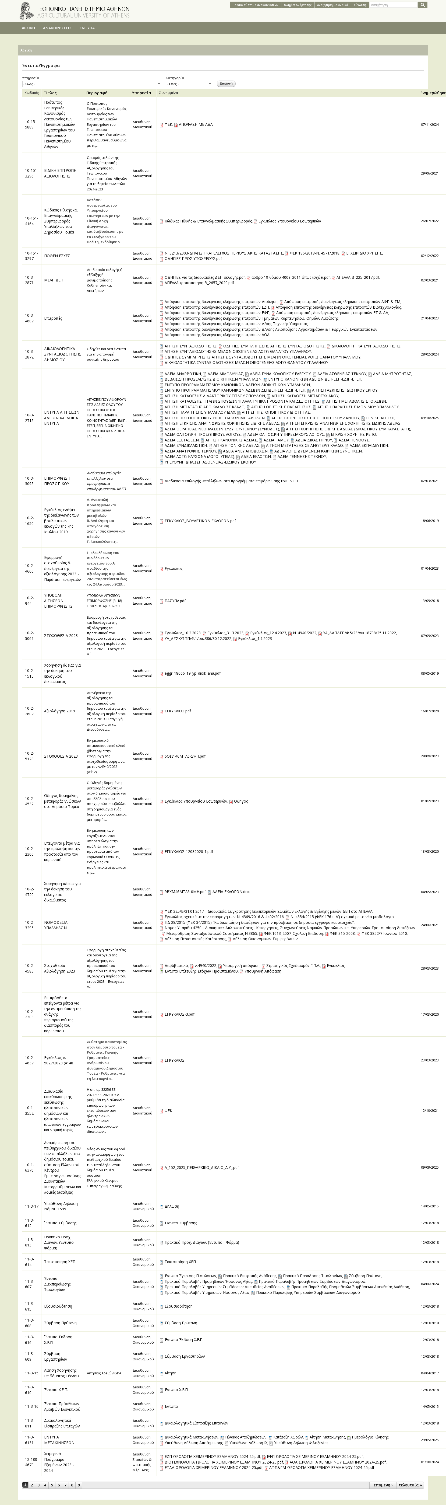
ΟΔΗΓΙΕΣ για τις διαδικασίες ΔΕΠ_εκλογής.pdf (205, 277)
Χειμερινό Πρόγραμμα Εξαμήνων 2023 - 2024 (59, 1462)
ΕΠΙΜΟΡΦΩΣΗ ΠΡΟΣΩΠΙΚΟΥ (57, 481)
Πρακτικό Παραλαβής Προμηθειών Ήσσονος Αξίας (208, 1281)
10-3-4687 (29, 318)
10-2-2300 (29, 851)
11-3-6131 (29, 1439)
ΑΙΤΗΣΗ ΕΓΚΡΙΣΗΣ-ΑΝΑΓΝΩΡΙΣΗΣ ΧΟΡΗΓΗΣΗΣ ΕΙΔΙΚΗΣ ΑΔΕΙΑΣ (222, 423)
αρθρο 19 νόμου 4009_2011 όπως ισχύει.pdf (291, 277)
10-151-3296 (31, 173)
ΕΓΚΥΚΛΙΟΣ (175, 1060)
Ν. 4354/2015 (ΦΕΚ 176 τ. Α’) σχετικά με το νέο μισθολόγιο (342, 916)
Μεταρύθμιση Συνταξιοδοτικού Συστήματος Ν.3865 (211, 933)
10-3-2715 (29, 417)
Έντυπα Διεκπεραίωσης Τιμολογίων (57, 1284)
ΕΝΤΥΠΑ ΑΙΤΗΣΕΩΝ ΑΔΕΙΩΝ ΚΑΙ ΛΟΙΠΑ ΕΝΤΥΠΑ (61, 418)
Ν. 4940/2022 (304, 632)
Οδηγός (241, 801)
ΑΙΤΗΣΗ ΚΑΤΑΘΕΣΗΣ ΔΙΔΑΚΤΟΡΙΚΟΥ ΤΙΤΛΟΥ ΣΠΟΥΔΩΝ (215, 395)
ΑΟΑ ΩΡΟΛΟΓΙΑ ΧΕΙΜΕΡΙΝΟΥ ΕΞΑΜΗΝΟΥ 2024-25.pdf (338, 1462)
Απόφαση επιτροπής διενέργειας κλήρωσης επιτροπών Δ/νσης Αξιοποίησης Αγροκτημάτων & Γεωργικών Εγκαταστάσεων (271, 329)
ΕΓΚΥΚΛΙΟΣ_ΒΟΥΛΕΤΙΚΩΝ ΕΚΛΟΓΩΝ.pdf (200, 520)
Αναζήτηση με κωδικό (332, 5)
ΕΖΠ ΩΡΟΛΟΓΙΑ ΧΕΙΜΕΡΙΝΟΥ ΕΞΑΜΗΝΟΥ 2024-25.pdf (212, 1456)
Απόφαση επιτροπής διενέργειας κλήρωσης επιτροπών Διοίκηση (221, 301)
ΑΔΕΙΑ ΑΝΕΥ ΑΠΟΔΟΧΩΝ (245, 451)
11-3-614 (29, 1261)
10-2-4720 (29, 891)
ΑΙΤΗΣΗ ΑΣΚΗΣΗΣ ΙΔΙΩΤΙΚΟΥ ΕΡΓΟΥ (344, 390)
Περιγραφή (97, 92)
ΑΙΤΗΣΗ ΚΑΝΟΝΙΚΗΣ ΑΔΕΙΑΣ (231, 440)
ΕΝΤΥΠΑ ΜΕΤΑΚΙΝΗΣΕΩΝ (59, 1439)
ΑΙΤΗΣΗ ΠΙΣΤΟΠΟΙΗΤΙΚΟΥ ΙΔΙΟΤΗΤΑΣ (276, 412)
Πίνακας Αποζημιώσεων (246, 1437)
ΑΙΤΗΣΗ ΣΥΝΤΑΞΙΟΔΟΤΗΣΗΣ (191, 346)
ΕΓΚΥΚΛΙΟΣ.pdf (178, 710)
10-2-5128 (29, 756)
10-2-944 (29, 600)
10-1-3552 (29, 1110)
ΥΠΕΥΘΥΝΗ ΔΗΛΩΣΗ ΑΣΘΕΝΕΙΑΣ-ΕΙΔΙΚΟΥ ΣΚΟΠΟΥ (210, 462)
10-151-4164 (31, 220)
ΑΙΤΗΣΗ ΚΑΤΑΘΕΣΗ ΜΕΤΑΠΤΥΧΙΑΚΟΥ (305, 395)
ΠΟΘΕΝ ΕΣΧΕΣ (57, 255)
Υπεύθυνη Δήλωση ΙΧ (248, 1442)
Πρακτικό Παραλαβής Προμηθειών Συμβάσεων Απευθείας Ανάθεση (350, 1286)
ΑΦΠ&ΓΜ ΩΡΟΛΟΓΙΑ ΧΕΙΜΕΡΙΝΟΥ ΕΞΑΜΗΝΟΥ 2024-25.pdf (321, 1467)
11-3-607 (29, 1284)
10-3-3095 (29, 481)
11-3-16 (31, 1406)
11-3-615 (29, 1306)
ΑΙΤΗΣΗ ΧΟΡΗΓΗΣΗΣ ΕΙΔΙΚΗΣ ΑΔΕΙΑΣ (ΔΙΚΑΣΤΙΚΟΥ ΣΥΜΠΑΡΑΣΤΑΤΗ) (348, 428)
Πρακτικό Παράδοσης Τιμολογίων (312, 1275)
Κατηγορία (175, 77)
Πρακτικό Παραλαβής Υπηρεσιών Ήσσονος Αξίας (207, 1292)
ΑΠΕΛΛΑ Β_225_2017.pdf (358, 277)
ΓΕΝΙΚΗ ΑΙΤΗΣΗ (380, 417)
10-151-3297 (31, 255)
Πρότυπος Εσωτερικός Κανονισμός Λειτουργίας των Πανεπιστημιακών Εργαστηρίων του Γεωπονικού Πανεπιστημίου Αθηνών (59, 124)
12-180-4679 (31, 1462)
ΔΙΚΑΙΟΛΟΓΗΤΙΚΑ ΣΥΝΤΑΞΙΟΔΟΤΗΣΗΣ (366, 346)
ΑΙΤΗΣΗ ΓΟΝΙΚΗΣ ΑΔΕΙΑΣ (236, 445)
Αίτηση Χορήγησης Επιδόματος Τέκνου (61, 1373)
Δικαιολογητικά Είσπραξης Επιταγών (62, 1423)
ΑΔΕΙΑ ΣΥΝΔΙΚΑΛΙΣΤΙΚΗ (186, 445)
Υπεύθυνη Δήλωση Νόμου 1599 (61, 1206)
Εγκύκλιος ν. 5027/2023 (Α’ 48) (59, 1060)
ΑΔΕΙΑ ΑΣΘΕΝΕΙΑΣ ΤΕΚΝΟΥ (341, 373)
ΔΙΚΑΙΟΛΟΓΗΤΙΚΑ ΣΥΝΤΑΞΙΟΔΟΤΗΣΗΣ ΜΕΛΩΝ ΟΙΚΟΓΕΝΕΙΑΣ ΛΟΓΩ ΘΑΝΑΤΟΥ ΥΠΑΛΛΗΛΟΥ (246, 362)
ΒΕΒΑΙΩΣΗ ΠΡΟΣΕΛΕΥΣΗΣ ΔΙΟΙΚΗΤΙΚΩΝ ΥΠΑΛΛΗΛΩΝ (213, 379)
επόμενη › (383, 1484)
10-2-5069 (29, 635)
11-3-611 (29, 1423)
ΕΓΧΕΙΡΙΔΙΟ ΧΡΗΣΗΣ (364, 253)
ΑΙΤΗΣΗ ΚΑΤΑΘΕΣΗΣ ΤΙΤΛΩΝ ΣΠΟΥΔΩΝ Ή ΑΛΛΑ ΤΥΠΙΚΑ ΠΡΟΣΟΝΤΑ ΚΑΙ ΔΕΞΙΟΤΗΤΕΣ (242, 401)
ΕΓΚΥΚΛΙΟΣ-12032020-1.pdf (189, 851)
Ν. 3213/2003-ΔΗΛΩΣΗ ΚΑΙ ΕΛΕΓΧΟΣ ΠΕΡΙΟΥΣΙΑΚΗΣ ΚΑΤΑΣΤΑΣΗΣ (224, 253)
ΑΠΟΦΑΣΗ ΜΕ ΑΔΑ (196, 124)
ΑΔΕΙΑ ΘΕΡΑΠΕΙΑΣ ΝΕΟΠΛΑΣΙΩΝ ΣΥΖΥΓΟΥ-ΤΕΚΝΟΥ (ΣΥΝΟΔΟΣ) (222, 428)
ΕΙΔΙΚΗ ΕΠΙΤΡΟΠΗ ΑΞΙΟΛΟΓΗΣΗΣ (60, 173)
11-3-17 (31, 1206)
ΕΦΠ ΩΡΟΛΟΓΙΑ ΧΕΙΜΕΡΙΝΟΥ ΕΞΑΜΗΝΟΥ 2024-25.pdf (315, 1456)
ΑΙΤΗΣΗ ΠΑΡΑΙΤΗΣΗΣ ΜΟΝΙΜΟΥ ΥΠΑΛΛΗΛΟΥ (358, 406)
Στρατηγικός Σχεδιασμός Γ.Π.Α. (293, 965)
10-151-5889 (31, 124)
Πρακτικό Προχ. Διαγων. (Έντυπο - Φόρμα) (60, 1242)
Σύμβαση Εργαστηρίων (55, 1356)
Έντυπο (171, 1406)
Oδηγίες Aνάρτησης (298, 5)
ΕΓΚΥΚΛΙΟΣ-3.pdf (179, 1014)
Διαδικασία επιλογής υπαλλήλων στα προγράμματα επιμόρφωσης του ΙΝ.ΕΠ (231, 480)
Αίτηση (170, 1372)
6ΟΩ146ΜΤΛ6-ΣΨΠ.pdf (185, 756)
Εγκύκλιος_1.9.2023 (255, 638)
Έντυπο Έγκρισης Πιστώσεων (190, 1275)
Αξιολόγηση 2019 (59, 710)
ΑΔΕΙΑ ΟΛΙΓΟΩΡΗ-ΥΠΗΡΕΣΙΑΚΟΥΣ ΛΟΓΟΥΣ (285, 434)
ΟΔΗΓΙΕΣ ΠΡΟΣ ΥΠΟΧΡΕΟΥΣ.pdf (193, 258)
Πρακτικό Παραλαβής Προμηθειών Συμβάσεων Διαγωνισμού (312, 1281)
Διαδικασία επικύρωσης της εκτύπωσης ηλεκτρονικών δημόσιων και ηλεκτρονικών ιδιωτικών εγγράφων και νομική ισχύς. (62, 1111)
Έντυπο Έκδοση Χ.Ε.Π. (184, 1339)
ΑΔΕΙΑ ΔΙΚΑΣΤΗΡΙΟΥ (313, 440)
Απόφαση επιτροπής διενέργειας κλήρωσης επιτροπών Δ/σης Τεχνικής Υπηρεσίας (236, 323)
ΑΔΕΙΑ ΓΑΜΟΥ (276, 440)
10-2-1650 (29, 520)
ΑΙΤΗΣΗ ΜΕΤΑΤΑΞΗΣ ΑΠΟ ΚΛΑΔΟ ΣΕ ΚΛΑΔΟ (205, 406)
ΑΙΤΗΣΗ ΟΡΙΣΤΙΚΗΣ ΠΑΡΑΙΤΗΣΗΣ (281, 406)
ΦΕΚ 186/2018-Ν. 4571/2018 (314, 253)
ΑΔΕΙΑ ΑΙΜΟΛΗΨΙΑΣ (225, 373)
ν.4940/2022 (205, 965)
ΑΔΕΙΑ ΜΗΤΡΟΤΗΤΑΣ (392, 373)
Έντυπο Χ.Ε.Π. (56, 1389)
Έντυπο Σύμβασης (60, 1222)
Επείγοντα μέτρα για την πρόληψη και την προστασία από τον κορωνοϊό (62, 851)
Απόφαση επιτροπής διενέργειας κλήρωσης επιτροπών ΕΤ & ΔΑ (332, 312)
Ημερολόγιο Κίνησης (370, 1437)
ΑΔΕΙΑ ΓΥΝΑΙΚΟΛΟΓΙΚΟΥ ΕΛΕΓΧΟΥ (280, 373)
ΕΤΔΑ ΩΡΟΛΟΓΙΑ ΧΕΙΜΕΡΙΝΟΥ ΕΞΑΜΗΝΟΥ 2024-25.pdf (214, 1467)
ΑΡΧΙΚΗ (28, 27)
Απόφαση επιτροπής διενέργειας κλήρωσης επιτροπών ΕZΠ (217, 307)
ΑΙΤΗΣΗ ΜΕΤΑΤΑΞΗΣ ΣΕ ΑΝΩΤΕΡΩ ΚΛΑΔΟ (304, 445)
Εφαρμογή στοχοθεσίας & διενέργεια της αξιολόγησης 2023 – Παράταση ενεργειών (62, 568)
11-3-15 (31, 1372)
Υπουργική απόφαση (241, 965)
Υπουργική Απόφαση (263, 971)
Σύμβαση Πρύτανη (365, 1275)
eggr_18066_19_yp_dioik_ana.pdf (193, 673)
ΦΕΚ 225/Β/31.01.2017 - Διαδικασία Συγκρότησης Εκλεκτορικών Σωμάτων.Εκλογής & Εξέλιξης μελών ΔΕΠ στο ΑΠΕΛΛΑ (269, 911)
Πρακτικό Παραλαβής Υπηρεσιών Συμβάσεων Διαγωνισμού (308, 1292)
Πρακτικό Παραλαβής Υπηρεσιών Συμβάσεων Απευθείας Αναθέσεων (225, 1286)
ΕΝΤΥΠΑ (87, 27)
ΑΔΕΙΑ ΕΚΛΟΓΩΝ (256, 456)
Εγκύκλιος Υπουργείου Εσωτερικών (290, 221)
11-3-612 (29, 1223)
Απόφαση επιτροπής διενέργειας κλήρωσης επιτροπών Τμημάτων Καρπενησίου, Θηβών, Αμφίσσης (251, 318)
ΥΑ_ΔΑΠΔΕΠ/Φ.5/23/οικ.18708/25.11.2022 (359, 632)
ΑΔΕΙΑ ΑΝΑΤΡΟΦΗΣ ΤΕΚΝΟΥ (190, 451)
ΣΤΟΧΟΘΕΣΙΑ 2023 (61, 635)
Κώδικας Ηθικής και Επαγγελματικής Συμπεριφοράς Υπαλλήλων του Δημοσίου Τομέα (61, 221)
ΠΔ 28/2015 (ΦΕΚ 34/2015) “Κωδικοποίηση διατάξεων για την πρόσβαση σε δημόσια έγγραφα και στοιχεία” (259, 922)
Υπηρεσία (30, 77)
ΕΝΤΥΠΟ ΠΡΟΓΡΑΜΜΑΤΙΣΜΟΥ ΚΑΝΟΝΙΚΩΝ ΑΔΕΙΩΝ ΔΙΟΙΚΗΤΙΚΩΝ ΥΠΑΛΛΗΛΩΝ (237, 384)
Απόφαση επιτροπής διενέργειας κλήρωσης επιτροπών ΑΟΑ (217, 334)
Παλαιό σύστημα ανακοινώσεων (255, 5)
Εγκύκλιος (173, 568)
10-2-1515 (29, 673)
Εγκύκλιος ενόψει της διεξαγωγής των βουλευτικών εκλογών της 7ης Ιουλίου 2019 (61, 520)
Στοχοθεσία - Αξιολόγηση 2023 (59, 968)
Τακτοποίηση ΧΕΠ (59, 1261)
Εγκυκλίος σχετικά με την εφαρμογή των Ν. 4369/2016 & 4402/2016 (224, 916)
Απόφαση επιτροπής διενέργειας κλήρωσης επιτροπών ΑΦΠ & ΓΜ (342, 301)
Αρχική (26, 50)
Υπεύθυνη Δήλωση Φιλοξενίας (301, 1442)
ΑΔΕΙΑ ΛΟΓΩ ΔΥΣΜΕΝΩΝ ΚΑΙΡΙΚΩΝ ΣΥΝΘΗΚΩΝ (318, 451)
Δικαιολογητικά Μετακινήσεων (191, 1437)
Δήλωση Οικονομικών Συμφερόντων (265, 938)
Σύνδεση (360, 5)
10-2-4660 (29, 568)
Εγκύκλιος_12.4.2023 (268, 632)
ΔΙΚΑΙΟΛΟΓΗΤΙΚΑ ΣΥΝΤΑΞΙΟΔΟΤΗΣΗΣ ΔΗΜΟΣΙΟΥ (62, 354)
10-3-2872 (29, 354)
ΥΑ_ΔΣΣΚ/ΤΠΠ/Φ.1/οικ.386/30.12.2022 (198, 638)
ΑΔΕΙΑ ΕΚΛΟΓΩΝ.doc (231, 891)
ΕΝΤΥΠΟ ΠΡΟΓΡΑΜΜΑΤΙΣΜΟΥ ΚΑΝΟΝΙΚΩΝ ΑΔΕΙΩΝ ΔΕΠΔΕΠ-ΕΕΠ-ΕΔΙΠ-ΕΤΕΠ (235, 390)
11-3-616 (29, 1339)
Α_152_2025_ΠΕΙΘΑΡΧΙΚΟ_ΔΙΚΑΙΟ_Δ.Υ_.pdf (202, 1167)
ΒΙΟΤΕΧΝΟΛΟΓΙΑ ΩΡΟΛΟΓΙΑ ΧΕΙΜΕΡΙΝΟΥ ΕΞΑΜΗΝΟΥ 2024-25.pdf (224, 1462)
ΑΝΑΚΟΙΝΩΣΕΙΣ (57, 27)
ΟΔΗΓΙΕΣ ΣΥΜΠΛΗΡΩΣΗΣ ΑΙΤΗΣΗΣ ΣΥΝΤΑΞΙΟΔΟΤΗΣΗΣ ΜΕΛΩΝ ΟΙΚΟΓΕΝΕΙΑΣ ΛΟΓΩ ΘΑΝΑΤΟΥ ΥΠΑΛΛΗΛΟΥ (262, 357)
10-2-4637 (29, 1060)
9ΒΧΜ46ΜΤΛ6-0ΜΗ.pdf (185, 891)
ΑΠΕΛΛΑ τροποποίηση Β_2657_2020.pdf (199, 282)
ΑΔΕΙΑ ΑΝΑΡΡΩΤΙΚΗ (183, 373)
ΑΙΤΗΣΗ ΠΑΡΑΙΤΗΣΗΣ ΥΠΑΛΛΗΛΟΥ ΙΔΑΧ (200, 412)
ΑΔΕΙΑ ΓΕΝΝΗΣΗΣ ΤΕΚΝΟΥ (302, 456)
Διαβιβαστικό (176, 965)
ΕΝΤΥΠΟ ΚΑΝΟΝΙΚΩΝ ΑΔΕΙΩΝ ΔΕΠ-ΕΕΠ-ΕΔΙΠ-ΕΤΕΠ (314, 379)
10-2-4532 (29, 801)
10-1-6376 (29, 1167)
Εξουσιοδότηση (58, 1306)
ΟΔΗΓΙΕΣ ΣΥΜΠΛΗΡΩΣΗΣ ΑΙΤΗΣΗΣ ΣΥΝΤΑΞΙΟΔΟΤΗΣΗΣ (274, 346)
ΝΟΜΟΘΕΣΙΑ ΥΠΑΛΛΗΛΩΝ (56, 925)
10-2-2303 (29, 1014)
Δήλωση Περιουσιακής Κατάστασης (195, 938)
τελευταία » (410, 1484)
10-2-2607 (29, 711)
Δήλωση (172, 1206)
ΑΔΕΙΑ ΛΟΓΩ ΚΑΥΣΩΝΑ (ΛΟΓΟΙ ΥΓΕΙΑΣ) (199, 456)
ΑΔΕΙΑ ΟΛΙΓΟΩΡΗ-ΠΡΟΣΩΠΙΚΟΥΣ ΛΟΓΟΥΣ (203, 434)
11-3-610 (29, 1389)
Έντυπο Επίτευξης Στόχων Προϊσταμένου (201, 971)
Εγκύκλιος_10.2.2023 (183, 632)
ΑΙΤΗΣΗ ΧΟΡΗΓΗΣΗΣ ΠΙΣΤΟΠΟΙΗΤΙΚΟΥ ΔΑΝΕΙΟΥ (315, 417)
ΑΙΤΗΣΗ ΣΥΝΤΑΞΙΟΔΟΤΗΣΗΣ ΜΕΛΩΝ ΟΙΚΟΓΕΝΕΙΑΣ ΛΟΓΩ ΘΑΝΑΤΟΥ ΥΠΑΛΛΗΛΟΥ (238, 351)
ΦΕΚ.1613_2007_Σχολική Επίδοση (293, 933)
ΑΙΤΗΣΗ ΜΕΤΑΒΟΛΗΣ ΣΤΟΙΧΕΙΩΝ (356, 401)
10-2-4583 (29, 968)
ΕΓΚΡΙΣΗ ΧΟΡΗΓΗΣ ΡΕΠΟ (353, 434)
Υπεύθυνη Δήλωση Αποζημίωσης (194, 1442)
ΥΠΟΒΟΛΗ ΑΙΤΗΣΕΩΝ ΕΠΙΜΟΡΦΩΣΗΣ (58, 601)
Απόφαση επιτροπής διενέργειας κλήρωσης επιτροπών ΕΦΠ (217, 312)
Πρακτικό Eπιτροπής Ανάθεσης (249, 1275)
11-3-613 (29, 1242)
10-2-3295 (29, 925)
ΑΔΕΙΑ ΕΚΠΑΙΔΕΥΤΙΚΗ (369, 445)
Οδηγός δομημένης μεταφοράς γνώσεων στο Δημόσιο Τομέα (62, 801)
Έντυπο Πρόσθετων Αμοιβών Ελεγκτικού (62, 1406)
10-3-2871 (29, 280)
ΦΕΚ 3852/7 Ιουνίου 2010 (384, 933)
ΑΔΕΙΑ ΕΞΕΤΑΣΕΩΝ (182, 440)
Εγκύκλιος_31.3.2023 (225, 632)
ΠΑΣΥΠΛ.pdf (175, 600)
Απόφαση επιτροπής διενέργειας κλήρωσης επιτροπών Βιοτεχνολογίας (338, 307)
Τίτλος (50, 92)
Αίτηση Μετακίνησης (327, 1437)
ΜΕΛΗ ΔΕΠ (53, 280)
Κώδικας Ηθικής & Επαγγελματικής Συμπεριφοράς (208, 221)
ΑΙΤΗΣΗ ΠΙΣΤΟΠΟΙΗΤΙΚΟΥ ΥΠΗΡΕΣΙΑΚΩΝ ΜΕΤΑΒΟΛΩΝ (215, 417)
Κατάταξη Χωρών (288, 1437)
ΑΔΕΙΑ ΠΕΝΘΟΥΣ (354, 440)
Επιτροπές (53, 318)
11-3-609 (29, 1356)
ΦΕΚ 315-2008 (342, 933)
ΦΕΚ (168, 124)
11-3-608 (29, 1323)
